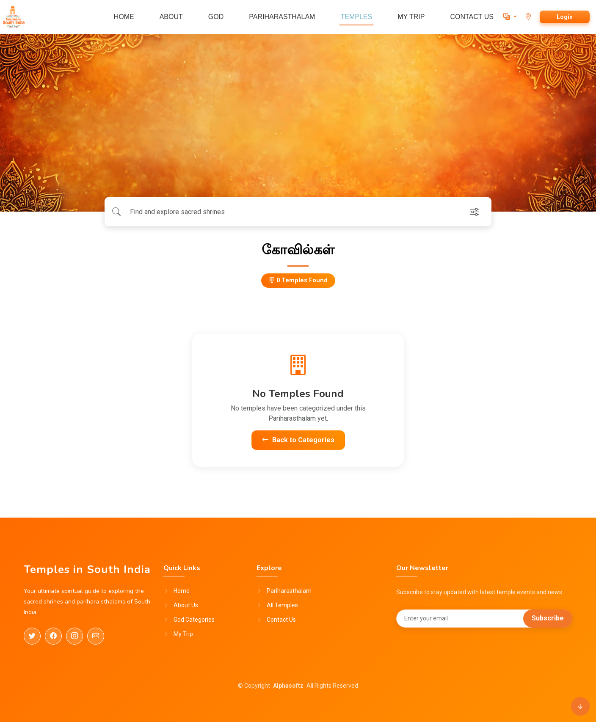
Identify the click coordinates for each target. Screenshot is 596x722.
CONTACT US (472, 16)
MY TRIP (411, 16)
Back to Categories (298, 440)
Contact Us (281, 620)
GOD (216, 16)
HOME (124, 16)
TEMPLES (356, 16)
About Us (186, 605)
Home (182, 591)
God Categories (194, 620)
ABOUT (171, 16)
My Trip (183, 634)
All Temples (282, 605)
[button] (510, 17)
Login (565, 17)
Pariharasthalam (289, 591)
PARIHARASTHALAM (282, 16)
